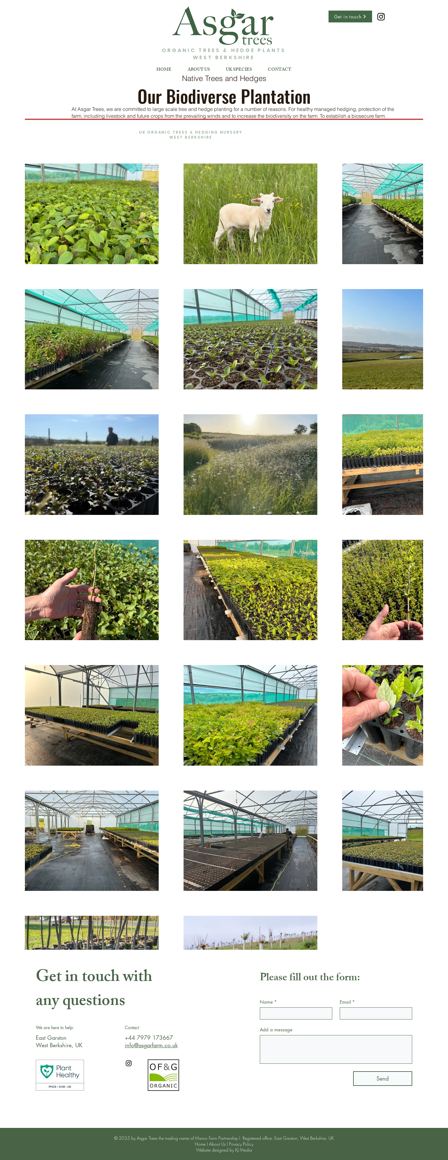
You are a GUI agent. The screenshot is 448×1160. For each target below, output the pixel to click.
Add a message (276, 1030)
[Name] (294, 1013)
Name (268, 1002)
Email (347, 1002)
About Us (217, 1144)
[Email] (374, 1013)
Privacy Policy (241, 1144)
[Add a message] (336, 1049)
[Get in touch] (350, 16)
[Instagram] (129, 1063)
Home (200, 1144)
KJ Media (243, 1150)
